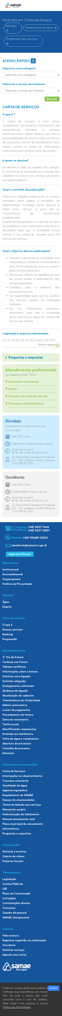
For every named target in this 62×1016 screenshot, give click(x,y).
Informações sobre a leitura (20, 671)
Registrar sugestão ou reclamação (24, 940)
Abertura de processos (16, 743)
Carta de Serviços (13, 771)
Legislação (9, 879)
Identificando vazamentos (19, 729)
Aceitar (53, 988)
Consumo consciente (15, 780)
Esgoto (7, 606)
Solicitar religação (14, 681)
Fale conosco (10, 935)
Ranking (7, 634)
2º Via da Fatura (12, 657)
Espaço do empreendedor (18, 799)
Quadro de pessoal (14, 912)
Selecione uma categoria (19, 68)
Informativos (10, 828)
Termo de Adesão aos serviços (21, 804)
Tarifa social (10, 724)
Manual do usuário (14, 809)
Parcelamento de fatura (17, 714)
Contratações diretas (16, 903)
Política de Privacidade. (17, 1007)
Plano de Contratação (16, 893)
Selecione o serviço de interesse (23, 84)
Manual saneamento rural (18, 819)
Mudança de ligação (15, 690)
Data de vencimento (15, 719)
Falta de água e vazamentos (20, 738)
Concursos (9, 907)
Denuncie (8, 753)
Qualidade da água (14, 785)
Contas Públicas (12, 884)
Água (5, 602)
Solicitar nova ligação (16, 676)
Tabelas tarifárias (14, 666)
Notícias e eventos (14, 851)
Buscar (52, 99)
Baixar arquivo (49, 345)
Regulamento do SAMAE (17, 795)
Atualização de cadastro (18, 695)
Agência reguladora (14, 790)
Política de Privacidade (17, 583)
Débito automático (14, 705)
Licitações (9, 898)
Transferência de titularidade (21, 700)
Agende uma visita (14, 954)
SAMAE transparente (15, 917)
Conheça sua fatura (15, 662)
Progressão (9, 639)
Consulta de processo (16, 748)
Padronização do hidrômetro (20, 814)
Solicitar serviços (13, 949)
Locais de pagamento (16, 710)
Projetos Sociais (12, 861)
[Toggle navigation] (56, 5)
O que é (7, 624)
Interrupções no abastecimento (22, 776)
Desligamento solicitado (18, 686)
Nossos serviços (12, 629)
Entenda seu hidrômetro (17, 733)
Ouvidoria (8, 945)
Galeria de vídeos (13, 856)
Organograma (11, 579)
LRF (4, 888)
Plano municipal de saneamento (22, 823)
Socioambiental (12, 574)
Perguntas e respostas (25, 357)
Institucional (10, 569)
